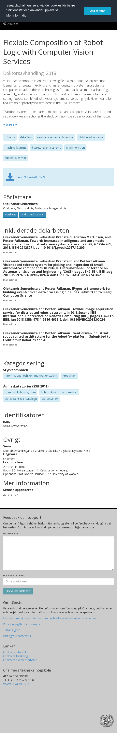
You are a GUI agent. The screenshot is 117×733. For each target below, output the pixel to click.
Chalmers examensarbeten (20, 660)
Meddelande (10, 533)
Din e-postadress (14, 575)
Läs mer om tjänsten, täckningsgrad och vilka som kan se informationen (49, 618)
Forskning (10, 214)
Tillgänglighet (11, 630)
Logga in (10, 23)
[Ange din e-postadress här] (58, 581)
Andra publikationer (32, 214)
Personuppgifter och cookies (21, 624)
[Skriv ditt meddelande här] (58, 553)
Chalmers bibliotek (15, 652)
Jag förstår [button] (97, 10)
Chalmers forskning (15, 656)
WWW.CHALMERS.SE (16, 684)
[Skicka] (18, 591)
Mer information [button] (17, 15)
